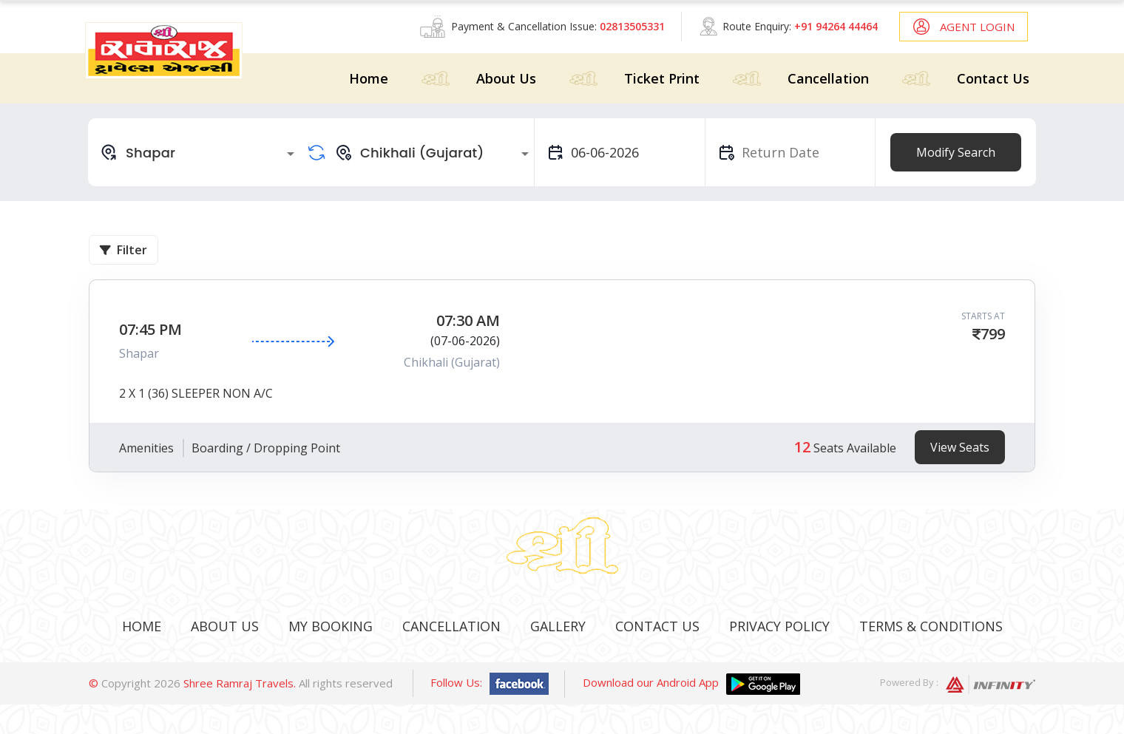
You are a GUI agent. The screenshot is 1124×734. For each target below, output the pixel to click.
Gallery (558, 626)
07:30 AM (468, 320)
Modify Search (955, 152)
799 (993, 334)
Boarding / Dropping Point (266, 448)
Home (368, 78)
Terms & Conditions (931, 626)
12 (802, 447)
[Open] (290, 153)
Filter (123, 250)
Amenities (146, 448)
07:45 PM (150, 329)
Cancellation (828, 78)
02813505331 (632, 26)
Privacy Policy (779, 626)
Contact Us (993, 78)
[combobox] (199, 152)
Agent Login (977, 26)
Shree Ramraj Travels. (239, 683)
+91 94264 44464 (836, 26)
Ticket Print (662, 78)
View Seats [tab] (959, 447)
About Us (506, 78)
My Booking (330, 626)
